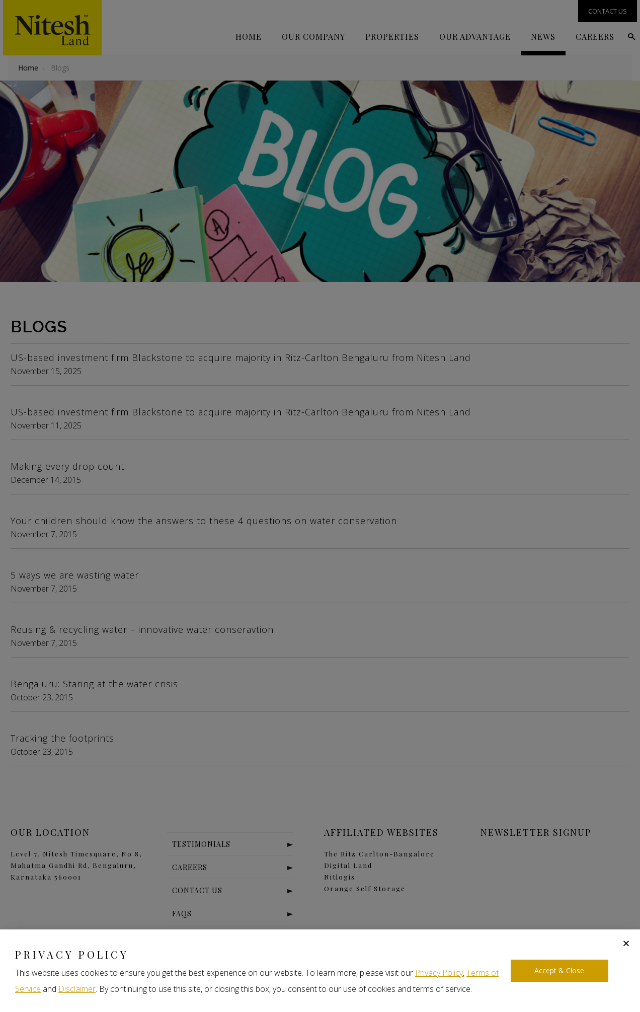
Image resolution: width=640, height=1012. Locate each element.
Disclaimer (77, 988)
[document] (320, 506)
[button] (626, 943)
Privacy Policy (439, 972)
